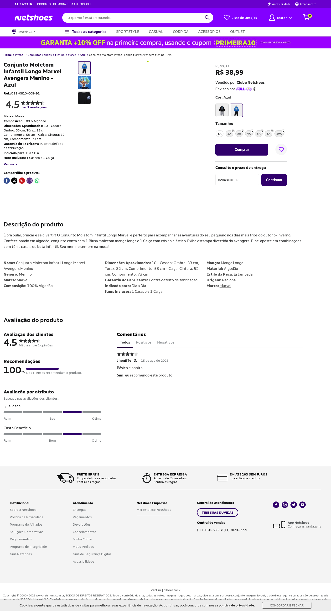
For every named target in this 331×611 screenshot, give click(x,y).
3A (239, 133)
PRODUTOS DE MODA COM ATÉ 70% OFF (64, 4)
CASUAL (156, 31)
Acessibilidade (83, 561)
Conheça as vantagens (304, 524)
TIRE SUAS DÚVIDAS (217, 512)
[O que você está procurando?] (137, 18)
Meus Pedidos (83, 546)
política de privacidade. (237, 605)
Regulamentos (21, 539)
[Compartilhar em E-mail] (29, 180)
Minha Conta (82, 539)
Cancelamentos (84, 532)
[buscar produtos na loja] (207, 18)
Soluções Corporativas (26, 532)
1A (220, 133)
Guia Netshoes (21, 554)
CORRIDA (181, 31)
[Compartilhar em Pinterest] (22, 180)
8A (268, 133)
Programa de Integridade (28, 546)
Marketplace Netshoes (154, 510)
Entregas (79, 510)
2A (229, 133)
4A (249, 133)
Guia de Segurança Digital (92, 554)
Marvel (225, 285)
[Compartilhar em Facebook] (7, 180)
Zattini (156, 590)
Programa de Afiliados (26, 524)
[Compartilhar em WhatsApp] (37, 180)
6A (259, 133)
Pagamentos (82, 517)
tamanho (223, 123)
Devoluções (82, 524)
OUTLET (237, 31)
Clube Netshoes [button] (251, 82)
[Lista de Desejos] (240, 18)
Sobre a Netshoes (23, 510)
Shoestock (172, 590)
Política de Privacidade (26, 517)
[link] (7, 180)
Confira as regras (88, 482)
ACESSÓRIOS (209, 31)
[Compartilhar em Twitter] (14, 180)
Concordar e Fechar (287, 605)
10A (279, 133)
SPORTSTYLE (127, 31)
